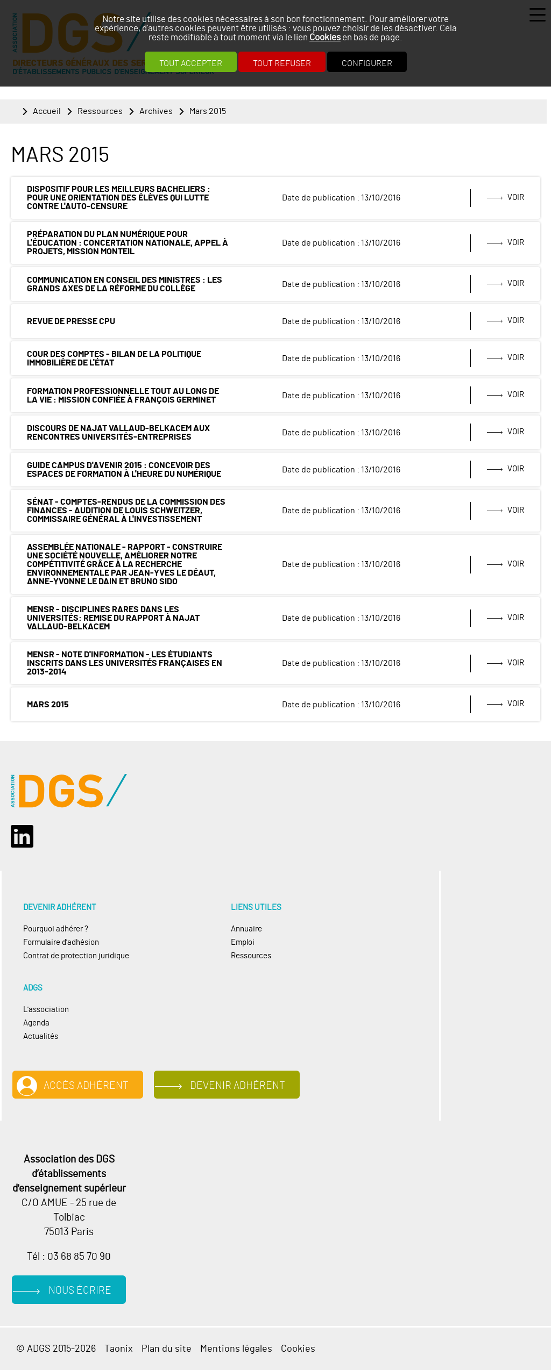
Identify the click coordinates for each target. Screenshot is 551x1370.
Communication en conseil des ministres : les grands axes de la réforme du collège (124, 284)
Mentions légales (236, 1349)
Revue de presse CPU (71, 321)
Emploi (243, 942)
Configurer (367, 63)
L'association (46, 1010)
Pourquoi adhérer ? (55, 929)
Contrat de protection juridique (76, 956)
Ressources (100, 111)
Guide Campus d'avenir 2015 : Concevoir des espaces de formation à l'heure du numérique (124, 469)
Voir (515, 197)
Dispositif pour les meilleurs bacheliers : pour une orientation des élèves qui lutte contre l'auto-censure (118, 198)
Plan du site (167, 1349)
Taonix (118, 1349)
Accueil (47, 111)
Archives (156, 111)
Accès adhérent (86, 1086)
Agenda (36, 1023)
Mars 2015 (207, 111)
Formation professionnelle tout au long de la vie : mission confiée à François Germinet (123, 395)
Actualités (40, 1036)
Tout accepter (190, 63)
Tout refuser (282, 63)
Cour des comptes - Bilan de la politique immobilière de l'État (114, 358)
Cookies (325, 37)
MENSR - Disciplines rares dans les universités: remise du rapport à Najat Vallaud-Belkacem (113, 618)
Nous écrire (79, 1291)
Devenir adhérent (237, 1086)
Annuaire (246, 929)
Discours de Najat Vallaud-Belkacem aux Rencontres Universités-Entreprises (118, 432)
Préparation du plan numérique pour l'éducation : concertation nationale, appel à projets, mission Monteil (127, 243)
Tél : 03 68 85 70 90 (69, 1257)
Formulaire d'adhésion (61, 942)
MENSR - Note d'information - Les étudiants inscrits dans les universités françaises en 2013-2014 (124, 663)
